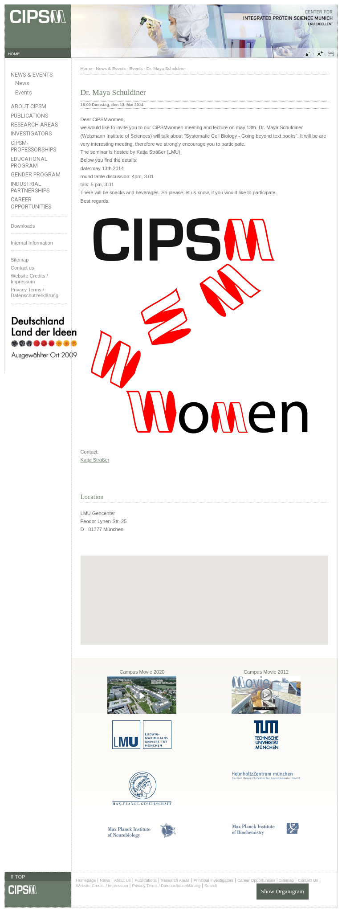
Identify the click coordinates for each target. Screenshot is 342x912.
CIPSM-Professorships (33, 146)
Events (23, 93)
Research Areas (34, 124)
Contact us (22, 267)
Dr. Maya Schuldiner (166, 68)
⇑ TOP (17, 876)
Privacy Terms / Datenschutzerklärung (34, 292)
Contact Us (308, 880)
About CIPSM (28, 106)
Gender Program (36, 174)
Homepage (86, 880)
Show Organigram (282, 891)
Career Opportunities (31, 202)
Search (210, 885)
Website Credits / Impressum (102, 885)
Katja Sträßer (95, 459)
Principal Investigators (213, 880)
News (22, 83)
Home (86, 68)
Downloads (23, 226)
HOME (14, 54)
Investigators (31, 133)
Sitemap (19, 259)
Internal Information (32, 242)
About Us (122, 880)
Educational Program (29, 162)
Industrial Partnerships (30, 187)
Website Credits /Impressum (29, 278)
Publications (29, 115)
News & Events (32, 74)
